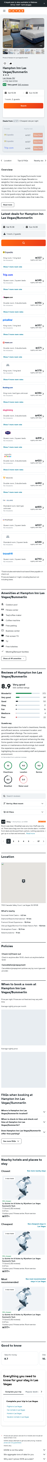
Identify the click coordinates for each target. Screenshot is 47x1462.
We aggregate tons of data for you (25, 1454)
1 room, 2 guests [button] (12, 99)
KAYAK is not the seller (25, 1449)
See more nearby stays (36, 1171)
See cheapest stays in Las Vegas (37, 1225)
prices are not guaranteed (12, 1443)
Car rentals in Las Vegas (16, 1410)
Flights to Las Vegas (14, 1406)
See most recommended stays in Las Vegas (36, 1280)
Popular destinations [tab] (35, 1392)
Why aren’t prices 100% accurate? (25, 1458)
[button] (44, 3)
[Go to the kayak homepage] (16, 10)
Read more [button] (30, 833)
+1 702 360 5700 (10, 81)
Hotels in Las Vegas (14, 1413)
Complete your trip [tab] (13, 1392)
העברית (28, 5)
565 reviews (23, 84)
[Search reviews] (26, 796)
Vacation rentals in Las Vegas (18, 1417)
